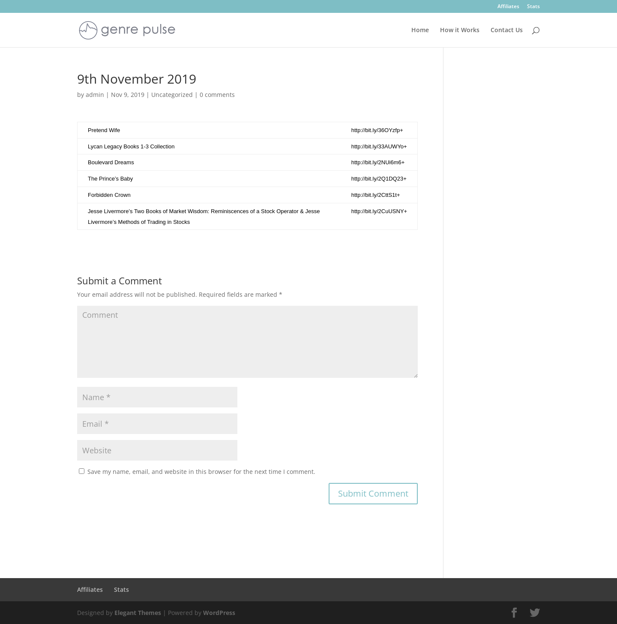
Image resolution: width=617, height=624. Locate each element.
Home (420, 30)
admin (95, 94)
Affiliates (508, 7)
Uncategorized (172, 94)
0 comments (217, 94)
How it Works (459, 30)
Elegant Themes (137, 613)
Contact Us (507, 30)
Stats (533, 7)
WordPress (219, 613)
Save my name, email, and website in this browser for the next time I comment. (201, 471)
